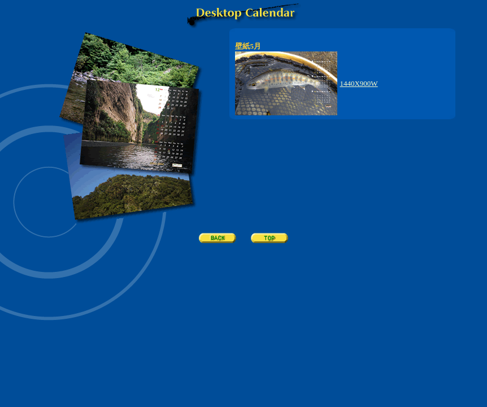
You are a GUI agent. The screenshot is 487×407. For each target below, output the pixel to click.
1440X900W (358, 83)
